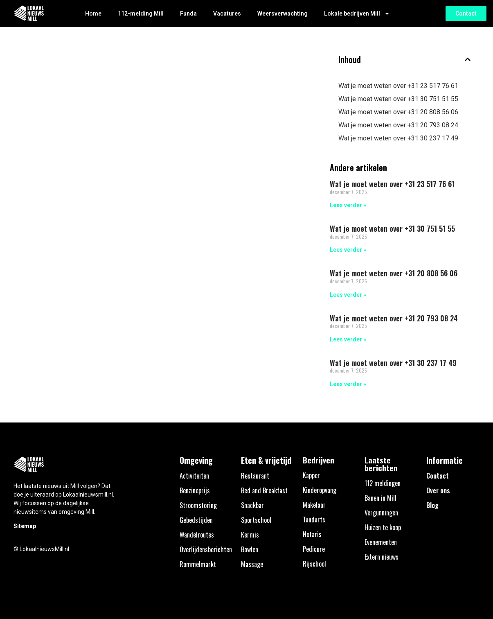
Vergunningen (381, 512)
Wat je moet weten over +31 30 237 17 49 (398, 138)
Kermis (250, 535)
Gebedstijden (196, 520)
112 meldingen (383, 483)
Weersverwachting (282, 13)
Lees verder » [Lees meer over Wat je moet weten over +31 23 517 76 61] (348, 205)
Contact (437, 476)
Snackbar (252, 505)
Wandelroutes (197, 535)
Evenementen (381, 542)
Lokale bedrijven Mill (357, 13)
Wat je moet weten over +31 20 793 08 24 (398, 125)
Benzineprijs (195, 490)
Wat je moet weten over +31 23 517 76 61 (398, 86)
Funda (188, 13)
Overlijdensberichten (206, 549)
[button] (467, 59)
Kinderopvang (319, 490)
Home (93, 13)
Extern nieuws (381, 557)
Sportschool (256, 520)
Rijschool (314, 564)
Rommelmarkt (198, 564)
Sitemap (25, 526)
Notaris (312, 534)
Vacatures (227, 13)
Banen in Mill (380, 498)
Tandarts (314, 519)
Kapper (311, 475)
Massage (252, 564)
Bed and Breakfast (264, 490)
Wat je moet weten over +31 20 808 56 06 (398, 112)
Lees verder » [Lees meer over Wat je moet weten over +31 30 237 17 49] (348, 384)
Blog (432, 505)
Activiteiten (194, 476)
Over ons (438, 490)
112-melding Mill (141, 13)
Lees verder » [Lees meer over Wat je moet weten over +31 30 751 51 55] (348, 249)
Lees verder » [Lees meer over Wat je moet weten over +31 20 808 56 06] (348, 294)
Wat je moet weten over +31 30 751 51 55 (398, 99)
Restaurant (255, 476)
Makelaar (314, 505)
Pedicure (314, 549)
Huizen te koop (383, 527)
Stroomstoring (198, 505)
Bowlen (249, 549)
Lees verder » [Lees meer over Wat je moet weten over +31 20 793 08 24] (348, 339)
